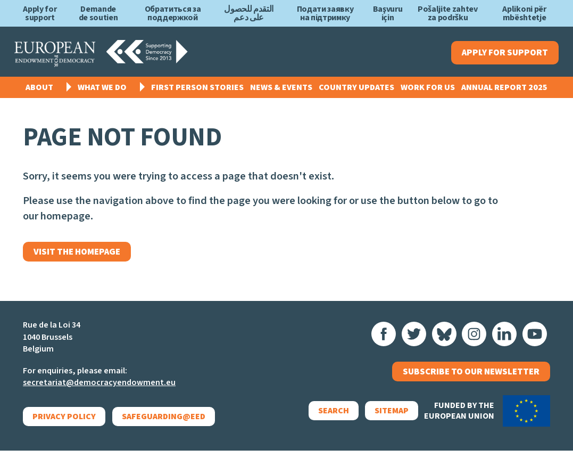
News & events (281, 90)
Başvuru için (388, 13)
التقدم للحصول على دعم (248, 13)
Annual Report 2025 (504, 90)
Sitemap (384, 421)
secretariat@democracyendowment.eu (99, 389)
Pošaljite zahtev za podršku (448, 13)
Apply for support (39, 13)
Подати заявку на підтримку (325, 13)
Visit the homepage (82, 256)
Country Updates (356, 90)
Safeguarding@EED (163, 423)
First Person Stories (197, 90)
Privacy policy (64, 423)
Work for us (428, 90)
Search (325, 421)
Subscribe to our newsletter (471, 380)
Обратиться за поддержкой (173, 13)
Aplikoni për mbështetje (524, 13)
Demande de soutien (98, 13)
